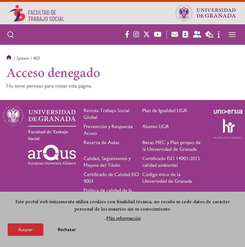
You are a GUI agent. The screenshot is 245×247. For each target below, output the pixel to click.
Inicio (9, 58)
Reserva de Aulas (101, 142)
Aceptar (25, 231)
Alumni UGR (155, 126)
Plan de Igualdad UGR (164, 110)
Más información (124, 220)
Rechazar (67, 231)
